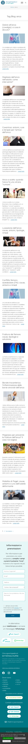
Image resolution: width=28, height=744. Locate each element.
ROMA (18, 680)
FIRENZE (5, 686)
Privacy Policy (9, 732)
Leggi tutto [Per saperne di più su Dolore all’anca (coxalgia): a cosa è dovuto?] (5, 69)
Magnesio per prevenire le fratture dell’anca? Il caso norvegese (13, 437)
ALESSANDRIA (6, 688)
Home (12, 7)
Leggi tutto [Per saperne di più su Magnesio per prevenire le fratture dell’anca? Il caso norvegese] (18, 473)
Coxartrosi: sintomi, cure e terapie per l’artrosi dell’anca (13, 129)
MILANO (5, 680)
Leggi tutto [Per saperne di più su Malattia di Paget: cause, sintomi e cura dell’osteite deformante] (16, 523)
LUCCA (18, 684)
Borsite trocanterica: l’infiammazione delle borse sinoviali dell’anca (13, 385)
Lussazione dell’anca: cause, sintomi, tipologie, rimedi (13, 230)
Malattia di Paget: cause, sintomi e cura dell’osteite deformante (14, 483)
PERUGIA (18, 682)
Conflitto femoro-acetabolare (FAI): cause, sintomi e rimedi (13, 282)
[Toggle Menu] (22, 2)
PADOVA (5, 682)
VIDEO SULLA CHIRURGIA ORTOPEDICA (11, 668)
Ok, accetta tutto (8, 738)
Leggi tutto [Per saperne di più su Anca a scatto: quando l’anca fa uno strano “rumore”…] (14, 220)
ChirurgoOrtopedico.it (11, 2)
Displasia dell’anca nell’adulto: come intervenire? (10, 79)
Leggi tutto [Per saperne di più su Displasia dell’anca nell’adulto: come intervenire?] (6, 119)
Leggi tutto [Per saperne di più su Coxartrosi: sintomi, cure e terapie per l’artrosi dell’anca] (21, 171)
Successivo (10, 531)
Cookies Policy (18, 732)
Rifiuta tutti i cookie (20, 738)
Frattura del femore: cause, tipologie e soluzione (11, 336)
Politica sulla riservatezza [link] (18, 741)
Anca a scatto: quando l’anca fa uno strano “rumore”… (12, 182)
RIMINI (4, 690)
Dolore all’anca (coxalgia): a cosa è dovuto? (11, 27)
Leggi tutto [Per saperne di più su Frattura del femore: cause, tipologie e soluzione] (20, 374)
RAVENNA (5, 684)
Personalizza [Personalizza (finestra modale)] (6, 741)
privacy (16, 608)
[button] (25, 3)
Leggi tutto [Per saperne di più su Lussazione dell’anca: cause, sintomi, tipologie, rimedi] (13, 272)
